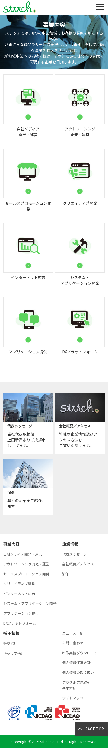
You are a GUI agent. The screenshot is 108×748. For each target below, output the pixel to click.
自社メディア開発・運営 (22, 554)
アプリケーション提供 (21, 613)
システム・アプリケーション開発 (30, 603)
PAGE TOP (94, 729)
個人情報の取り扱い (78, 672)
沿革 (65, 573)
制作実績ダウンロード (80, 652)
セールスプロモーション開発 (26, 573)
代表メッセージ (74, 554)
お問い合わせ (72, 642)
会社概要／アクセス (78, 564)
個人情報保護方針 (76, 662)
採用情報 (11, 633)
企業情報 (70, 544)
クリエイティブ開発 (19, 583)
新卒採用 (10, 643)
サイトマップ (72, 698)
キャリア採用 (14, 653)
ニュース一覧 (72, 633)
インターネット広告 (19, 593)
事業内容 (11, 544)
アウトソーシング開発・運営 (26, 564)
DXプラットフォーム (19, 623)
